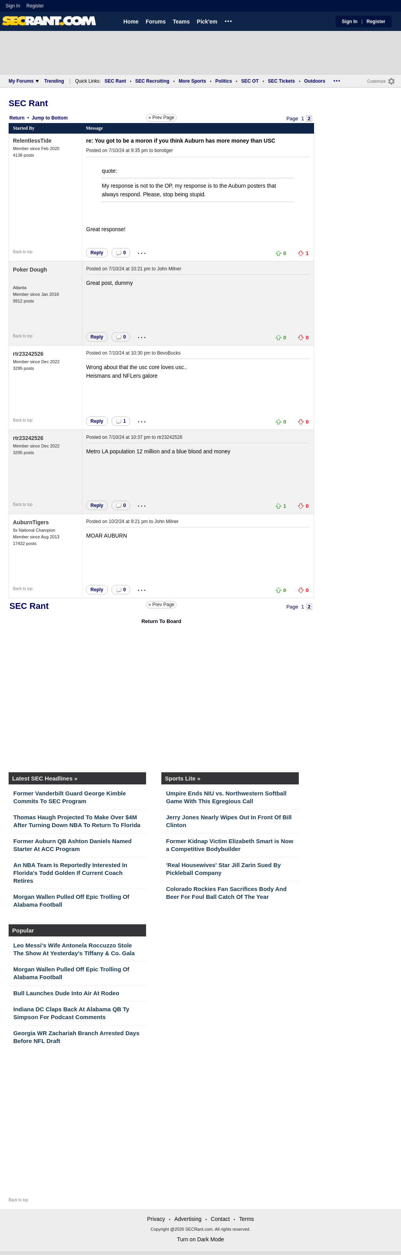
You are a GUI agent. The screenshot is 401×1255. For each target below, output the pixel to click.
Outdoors (314, 81)
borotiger (163, 150)
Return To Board (161, 621)
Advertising (187, 1219)
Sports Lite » (182, 778)
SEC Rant (115, 81)
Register (35, 6)
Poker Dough (30, 269)
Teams (181, 21)
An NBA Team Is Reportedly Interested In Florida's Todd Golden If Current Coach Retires (70, 873)
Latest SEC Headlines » (45, 778)
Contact (220, 1219)
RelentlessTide (32, 141)
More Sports (192, 81)
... (228, 20)
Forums (156, 21)
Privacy (156, 1219)
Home (131, 21)
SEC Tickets (281, 81)
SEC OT (250, 81)
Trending (54, 81)
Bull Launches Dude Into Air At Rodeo (66, 993)
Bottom (59, 118)
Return (17, 118)
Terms (246, 1219)
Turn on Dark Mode (200, 1239)
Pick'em (207, 21)
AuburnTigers (31, 522)
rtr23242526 (28, 354)
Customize (376, 81)
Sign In (12, 6)
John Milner (169, 269)
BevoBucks (169, 353)
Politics (223, 81)
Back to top (23, 252)
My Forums (24, 81)
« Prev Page (161, 117)
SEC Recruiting (152, 81)
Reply (96, 252)
